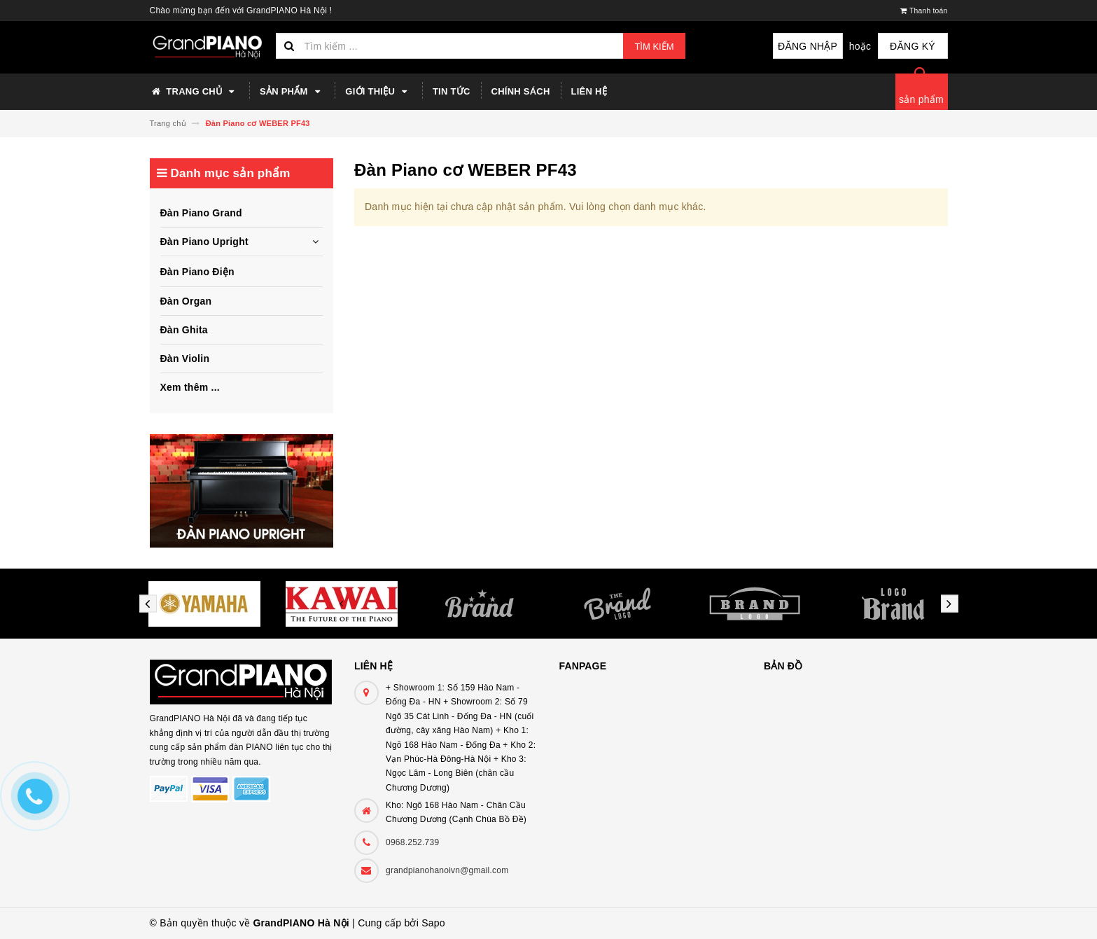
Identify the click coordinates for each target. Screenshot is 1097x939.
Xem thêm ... (190, 387)
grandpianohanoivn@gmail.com (447, 870)
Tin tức (451, 91)
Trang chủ (194, 92)
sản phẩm (921, 99)
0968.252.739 (412, 842)
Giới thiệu (378, 92)
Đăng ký (912, 46)
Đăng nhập (807, 46)
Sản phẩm (292, 92)
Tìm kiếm (653, 46)
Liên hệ (589, 91)
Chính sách (520, 91)
